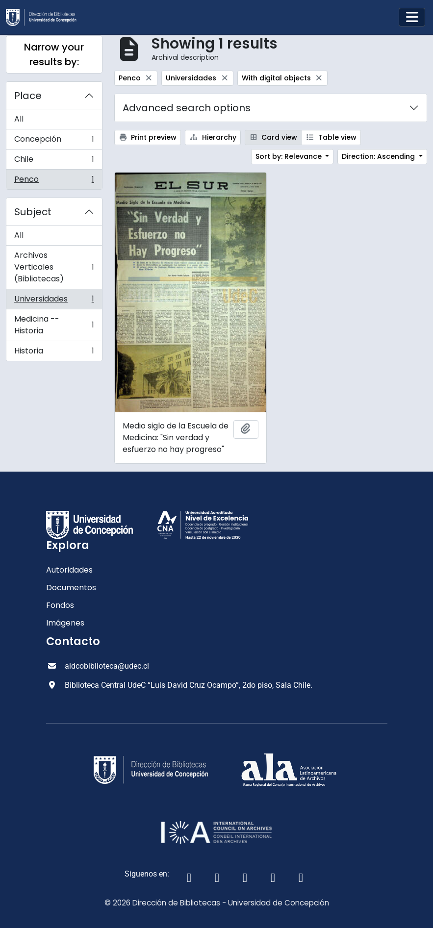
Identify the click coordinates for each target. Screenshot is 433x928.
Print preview (148, 137)
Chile (54, 161)
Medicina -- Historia (54, 324)
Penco (54, 181)
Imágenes (65, 622)
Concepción (54, 141)
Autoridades (69, 570)
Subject (32, 212)
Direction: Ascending (379, 156)
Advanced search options (187, 108)
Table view (331, 137)
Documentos (71, 587)
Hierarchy (212, 137)
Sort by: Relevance (289, 156)
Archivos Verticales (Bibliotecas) (54, 267)
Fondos (60, 605)
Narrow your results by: (54, 54)
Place (28, 95)
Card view (273, 137)
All (19, 119)
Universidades (54, 301)
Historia (54, 353)
